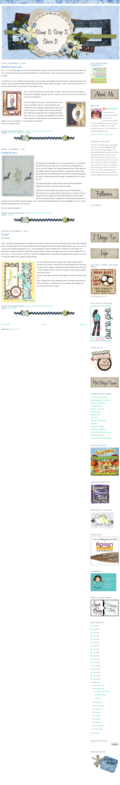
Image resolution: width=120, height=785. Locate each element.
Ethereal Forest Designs (98, 420)
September (98, 706)
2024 (94, 629)
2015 (94, 659)
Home (44, 324)
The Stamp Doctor (97, 406)
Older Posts (83, 324)
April (96, 719)
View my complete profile (102, 134)
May (96, 716)
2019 (94, 646)
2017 (94, 652)
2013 (94, 666)
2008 (94, 682)
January (97, 729)
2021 (94, 639)
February (98, 726)
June (96, 712)
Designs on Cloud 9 (97, 409)
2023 (94, 632)
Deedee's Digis (96, 412)
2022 (94, 636)
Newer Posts (5, 324)
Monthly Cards (24, 133)
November (98, 689)
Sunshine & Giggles (97, 426)
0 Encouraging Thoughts (42, 213)
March (97, 722)
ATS (9, 308)
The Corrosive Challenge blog (101, 438)
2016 (94, 656)
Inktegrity (94, 423)
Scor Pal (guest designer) (99, 397)
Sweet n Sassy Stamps (98, 403)
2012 (94, 669)
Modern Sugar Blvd (97, 435)
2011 (94, 672)
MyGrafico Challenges (98, 429)
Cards (10, 215)
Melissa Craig (111, 108)
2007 (94, 733)
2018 (94, 649)
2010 (94, 676)
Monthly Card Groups (11, 67)
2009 (94, 679)
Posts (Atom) (14, 329)
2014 (94, 662)
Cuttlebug (12, 133)
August (97, 709)
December (98, 685)
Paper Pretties (95, 415)
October (97, 702)
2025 (94, 626)
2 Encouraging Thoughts (42, 306)
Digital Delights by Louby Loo (101, 400)
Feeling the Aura (9, 152)
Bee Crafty (94, 417)
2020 (94, 642)
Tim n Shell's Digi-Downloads (101, 432)
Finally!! (5, 234)
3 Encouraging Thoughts (42, 131)
